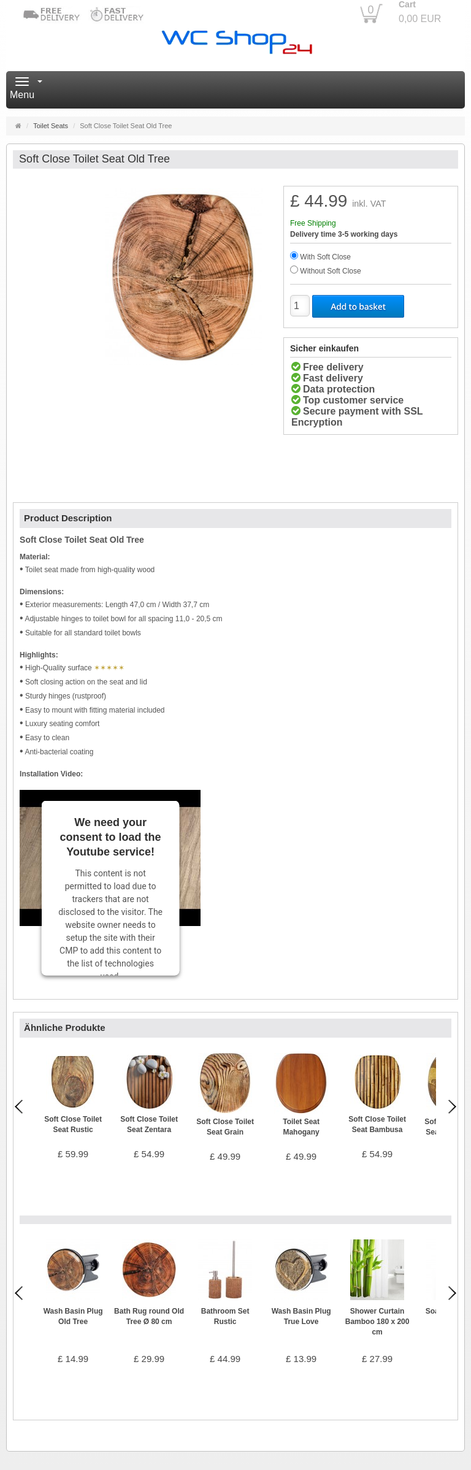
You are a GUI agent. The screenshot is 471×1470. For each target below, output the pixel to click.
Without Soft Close (330, 271)
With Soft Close (325, 257)
